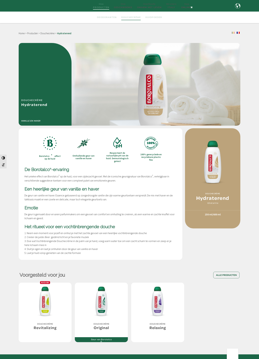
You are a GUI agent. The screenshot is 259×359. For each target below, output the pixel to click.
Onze (101, 7)
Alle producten (226, 275)
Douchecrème (47, 33)
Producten (32, 33)
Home (22, 33)
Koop (187, 7)
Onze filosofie (149, 7)
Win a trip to (171, 7)
